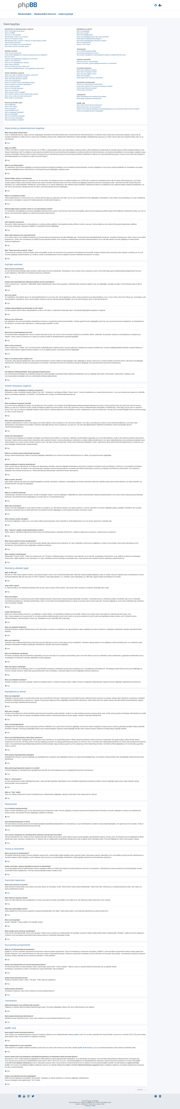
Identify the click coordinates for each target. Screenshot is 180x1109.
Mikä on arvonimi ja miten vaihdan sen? (17, 66)
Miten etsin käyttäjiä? (83, 76)
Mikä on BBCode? (10, 104)
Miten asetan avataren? (12, 64)
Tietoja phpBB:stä (25, 1036)
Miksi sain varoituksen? (12, 90)
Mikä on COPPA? (10, 33)
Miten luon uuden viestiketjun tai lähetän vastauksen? (21, 75)
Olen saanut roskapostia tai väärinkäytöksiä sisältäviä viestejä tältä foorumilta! (101, 55)
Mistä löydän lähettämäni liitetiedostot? (89, 98)
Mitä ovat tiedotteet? (11, 114)
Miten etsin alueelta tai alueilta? (87, 70)
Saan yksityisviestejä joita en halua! (87, 53)
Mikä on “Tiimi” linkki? (84, 44)
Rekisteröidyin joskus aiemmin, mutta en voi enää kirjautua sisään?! (26, 41)
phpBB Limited (79, 1034)
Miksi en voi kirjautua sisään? (14, 39)
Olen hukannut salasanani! (13, 42)
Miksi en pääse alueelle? (12, 86)
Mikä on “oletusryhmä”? (84, 42)
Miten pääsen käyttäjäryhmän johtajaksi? (89, 39)
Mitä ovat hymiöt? (10, 108)
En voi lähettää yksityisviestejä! (86, 51)
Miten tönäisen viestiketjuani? (14, 98)
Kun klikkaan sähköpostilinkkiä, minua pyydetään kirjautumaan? (24, 68)
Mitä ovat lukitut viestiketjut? (14, 118)
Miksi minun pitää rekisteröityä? (15, 31)
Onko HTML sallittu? (11, 106)
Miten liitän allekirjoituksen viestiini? (16, 79)
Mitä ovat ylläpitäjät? (83, 31)
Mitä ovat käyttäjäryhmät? (85, 35)
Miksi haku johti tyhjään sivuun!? (87, 74)
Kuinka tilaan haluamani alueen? (87, 88)
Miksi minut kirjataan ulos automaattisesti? (18, 44)
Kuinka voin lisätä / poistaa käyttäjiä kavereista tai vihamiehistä (96, 63)
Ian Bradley (95, 1101)
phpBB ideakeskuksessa (85, 1048)
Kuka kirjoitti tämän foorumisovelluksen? (89, 105)
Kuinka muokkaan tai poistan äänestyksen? (18, 84)
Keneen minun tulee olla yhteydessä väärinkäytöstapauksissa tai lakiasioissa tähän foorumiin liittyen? (108, 109)
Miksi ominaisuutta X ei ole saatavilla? (89, 107)
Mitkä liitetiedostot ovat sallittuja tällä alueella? (91, 96)
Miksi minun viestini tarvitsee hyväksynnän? (18, 96)
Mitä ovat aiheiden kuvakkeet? (14, 120)
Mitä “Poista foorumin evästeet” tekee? (17, 46)
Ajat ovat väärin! (10, 57)
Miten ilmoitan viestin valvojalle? (15, 92)
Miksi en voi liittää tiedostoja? (14, 88)
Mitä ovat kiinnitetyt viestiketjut (15, 116)
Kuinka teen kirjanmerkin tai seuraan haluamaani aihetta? (94, 86)
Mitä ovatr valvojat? (83, 33)
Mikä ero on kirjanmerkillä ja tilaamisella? (90, 84)
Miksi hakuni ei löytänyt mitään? (87, 72)
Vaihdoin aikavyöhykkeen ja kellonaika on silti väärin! (21, 59)
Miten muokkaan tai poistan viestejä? (16, 77)
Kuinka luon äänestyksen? (13, 81)
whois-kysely (9, 1061)
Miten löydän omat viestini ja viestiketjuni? (90, 78)
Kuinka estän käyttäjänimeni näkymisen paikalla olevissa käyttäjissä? (26, 55)
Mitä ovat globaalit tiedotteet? (14, 112)
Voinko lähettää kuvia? (12, 110)
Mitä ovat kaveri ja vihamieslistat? (87, 61)
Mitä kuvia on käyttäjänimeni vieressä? (17, 62)
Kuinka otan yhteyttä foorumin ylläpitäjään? (90, 111)
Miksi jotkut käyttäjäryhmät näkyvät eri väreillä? (91, 41)
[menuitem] (156, 5)
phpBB (48, 323)
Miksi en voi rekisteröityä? (13, 35)
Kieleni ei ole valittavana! (12, 60)
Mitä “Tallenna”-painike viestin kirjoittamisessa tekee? (21, 94)
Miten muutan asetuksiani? (13, 53)
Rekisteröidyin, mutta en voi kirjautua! (16, 37)
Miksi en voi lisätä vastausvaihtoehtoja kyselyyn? (20, 82)
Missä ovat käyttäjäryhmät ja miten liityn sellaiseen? (93, 37)
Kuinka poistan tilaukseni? (85, 90)
